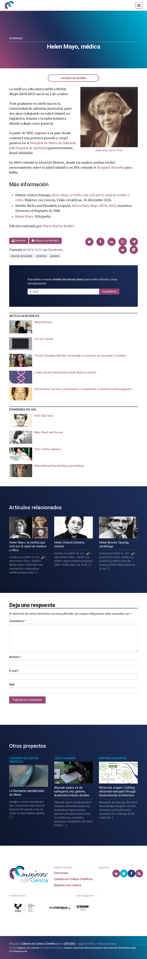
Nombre (15, 657)
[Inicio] (9, 5)
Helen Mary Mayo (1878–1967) (94, 206)
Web (12, 684)
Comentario (17, 621)
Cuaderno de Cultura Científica (24, 760)
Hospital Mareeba (110, 167)
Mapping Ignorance (113, 758)
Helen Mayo (24, 216)
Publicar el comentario (27, 700)
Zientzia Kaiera (65, 758)
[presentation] (73, 326)
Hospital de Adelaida (31, 148)
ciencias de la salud (21, 256)
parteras (54, 256)
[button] (89, 242)
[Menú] (138, 5)
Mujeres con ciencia (67, 885)
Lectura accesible (73, 78)
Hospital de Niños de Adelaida (53, 143)
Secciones (61, 873)
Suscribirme (109, 291)
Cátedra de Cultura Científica (73, 879)
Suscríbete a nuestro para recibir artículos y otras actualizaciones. (72, 281)
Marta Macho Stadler (58, 226)
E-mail (14, 670)
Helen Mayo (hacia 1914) (109, 150)
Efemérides (16, 38)
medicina (41, 256)
